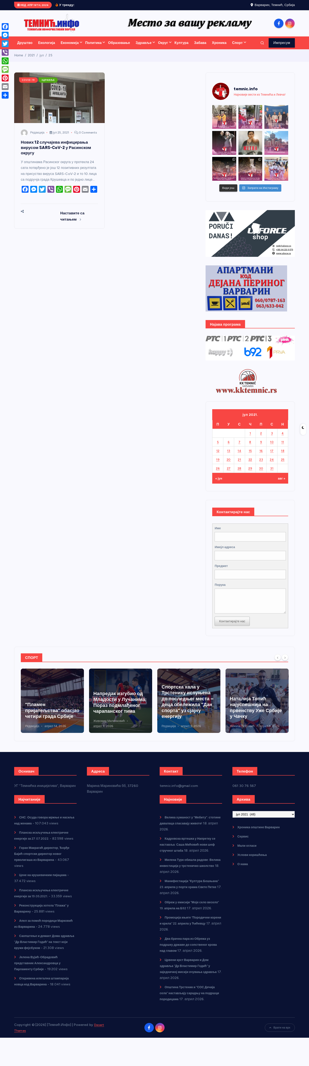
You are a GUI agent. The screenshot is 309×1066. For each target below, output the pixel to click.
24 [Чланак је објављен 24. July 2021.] (272, 465)
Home (18, 61)
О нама (243, 880)
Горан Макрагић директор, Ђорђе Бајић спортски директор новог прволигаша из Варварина (42, 876)
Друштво (25, 48)
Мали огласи (248, 862)
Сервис (243, 852)
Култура (181, 48)
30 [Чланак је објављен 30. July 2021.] (261, 474)
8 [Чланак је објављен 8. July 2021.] (250, 447)
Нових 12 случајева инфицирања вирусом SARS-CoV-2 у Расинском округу (58, 153)
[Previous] (277, 673)
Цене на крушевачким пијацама (46, 897)
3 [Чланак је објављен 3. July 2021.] (272, 439)
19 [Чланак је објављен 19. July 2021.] (218, 465)
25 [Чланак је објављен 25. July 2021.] (283, 465)
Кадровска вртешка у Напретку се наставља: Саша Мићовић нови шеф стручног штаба (52, 718)
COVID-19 (29, 85)
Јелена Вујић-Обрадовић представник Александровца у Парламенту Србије (40, 997)
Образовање (119, 48)
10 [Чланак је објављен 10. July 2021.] (272, 447)
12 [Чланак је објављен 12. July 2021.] (218, 456)
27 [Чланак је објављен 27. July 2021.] (228, 474)
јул (42, 61)
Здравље (143, 48)
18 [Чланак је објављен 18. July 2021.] (283, 456)
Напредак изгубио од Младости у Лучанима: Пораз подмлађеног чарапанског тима (188, 718)
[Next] (285, 673)
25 (50, 61)
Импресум (281, 48)
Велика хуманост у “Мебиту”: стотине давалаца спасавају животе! (187, 839)
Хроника (219, 48)
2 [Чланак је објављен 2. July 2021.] (261, 439)
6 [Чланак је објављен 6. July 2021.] (228, 447)
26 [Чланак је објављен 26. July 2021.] (218, 474)
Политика (93, 48)
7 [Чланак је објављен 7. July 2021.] (239, 447)
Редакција (32, 138)
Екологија (46, 48)
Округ (163, 48)
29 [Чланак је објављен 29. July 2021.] (250, 474)
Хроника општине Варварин (261, 843)
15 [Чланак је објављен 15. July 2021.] (250, 456)
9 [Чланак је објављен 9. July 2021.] (261, 447)
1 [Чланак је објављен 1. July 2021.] (250, 439)
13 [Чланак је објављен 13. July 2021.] (228, 456)
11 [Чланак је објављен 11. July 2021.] (282, 447)
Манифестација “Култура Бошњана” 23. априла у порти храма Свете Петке (191, 903)
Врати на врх (279, 1055)
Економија (70, 48)
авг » (281, 484)
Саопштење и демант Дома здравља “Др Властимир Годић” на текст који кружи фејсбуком (44, 970)
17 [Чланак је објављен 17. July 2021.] (272, 456)
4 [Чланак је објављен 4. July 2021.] (283, 439)
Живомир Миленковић (41, 737)
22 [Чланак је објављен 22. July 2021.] (250, 465)
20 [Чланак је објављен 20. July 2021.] (228, 465)
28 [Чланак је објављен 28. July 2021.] (239, 474)
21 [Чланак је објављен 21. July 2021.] (239, 465)
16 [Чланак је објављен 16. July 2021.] (261, 456)
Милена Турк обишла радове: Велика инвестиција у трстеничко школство (189, 882)
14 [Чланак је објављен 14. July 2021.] (239, 456)
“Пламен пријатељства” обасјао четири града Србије (120, 726)
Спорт (237, 48)
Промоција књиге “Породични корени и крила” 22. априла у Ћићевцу (188, 945)
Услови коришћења (254, 871)
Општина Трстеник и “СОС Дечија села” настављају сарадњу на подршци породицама (189, 1015)
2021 (31, 61)
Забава (200, 48)
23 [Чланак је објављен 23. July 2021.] (261, 465)
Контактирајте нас (234, 637)
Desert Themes (26, 1059)
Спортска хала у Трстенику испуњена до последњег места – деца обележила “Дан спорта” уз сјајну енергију (256, 717)
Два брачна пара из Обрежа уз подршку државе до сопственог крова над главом (188, 967)
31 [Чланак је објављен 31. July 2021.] (272, 474)
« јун (219, 484)
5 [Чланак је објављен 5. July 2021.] (218, 447)
